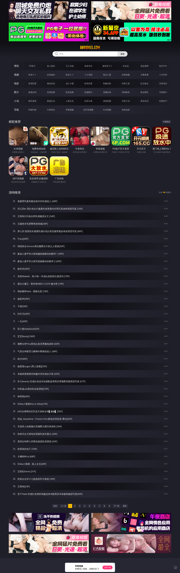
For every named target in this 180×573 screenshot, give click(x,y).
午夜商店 (51, 109)
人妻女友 (70, 101)
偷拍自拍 (51, 83)
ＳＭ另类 (163, 74)
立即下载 (107, 567)
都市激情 (32, 101)
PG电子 (32, 66)
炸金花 (126, 66)
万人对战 (70, 66)
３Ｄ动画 (88, 74)
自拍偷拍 (51, 74)
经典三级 (126, 83)
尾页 (124, 506)
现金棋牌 (144, 66)
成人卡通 (70, 83)
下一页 (116, 506)
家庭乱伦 (51, 101)
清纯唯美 (126, 92)
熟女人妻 (107, 74)
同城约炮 (32, 109)
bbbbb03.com (90, 47)
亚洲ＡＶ (32, 74)
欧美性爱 (88, 83)
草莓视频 (70, 109)
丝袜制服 (126, 74)
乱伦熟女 (144, 83)
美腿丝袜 (107, 92)
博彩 (16, 66)
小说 (16, 101)
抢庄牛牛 (163, 66)
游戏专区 (88, 66)
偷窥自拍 (32, 92)
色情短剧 (126, 109)
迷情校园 (107, 101)
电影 (16, 83)
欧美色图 (70, 92)
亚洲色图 (51, 92)
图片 (16, 92)
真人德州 (51, 66)
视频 (16, 74)
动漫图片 (88, 92)
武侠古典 (88, 101)
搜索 (122, 54)
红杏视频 (107, 109)
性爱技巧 (163, 101)
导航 (16, 109)
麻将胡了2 (107, 66)
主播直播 (144, 74)
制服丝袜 (107, 83)
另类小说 (126, 101)
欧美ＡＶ (70, 74)
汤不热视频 (88, 109)
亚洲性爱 (32, 83)
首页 (55, 506)
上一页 (63, 506)
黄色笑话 (144, 101)
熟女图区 (144, 92)
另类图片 (163, 92)
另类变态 (163, 83)
